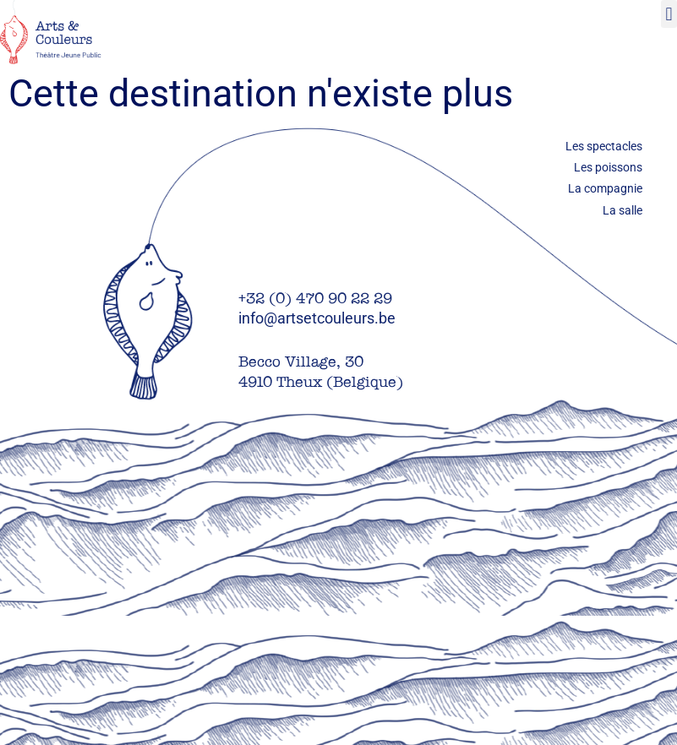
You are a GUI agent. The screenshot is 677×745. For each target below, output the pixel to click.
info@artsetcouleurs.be (317, 318)
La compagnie (605, 188)
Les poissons (608, 167)
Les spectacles (603, 146)
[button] (669, 14)
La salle (622, 210)
